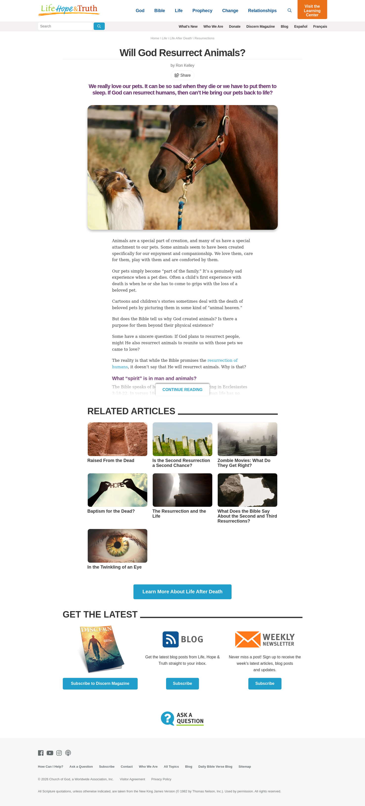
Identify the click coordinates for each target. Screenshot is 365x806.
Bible (159, 10)
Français (320, 26)
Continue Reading (183, 390)
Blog (284, 26)
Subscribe (182, 683)
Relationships (262, 10)
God (140, 10)
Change (230, 10)
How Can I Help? (51, 766)
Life (179, 10)
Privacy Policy (161, 779)
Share (182, 75)
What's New (188, 26)
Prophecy (202, 10)
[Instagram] (60, 753)
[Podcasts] (69, 753)
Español (300, 26)
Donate (234, 26)
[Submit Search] (99, 26)
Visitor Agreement (132, 779)
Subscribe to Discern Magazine (100, 683)
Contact (127, 766)
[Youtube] (50, 753)
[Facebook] (41, 753)
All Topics (171, 766)
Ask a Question (81, 766)
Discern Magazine (260, 26)
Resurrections (204, 38)
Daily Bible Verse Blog (215, 766)
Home (154, 38)
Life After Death (181, 38)
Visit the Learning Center (312, 10)
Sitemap (244, 766)
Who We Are (213, 26)
